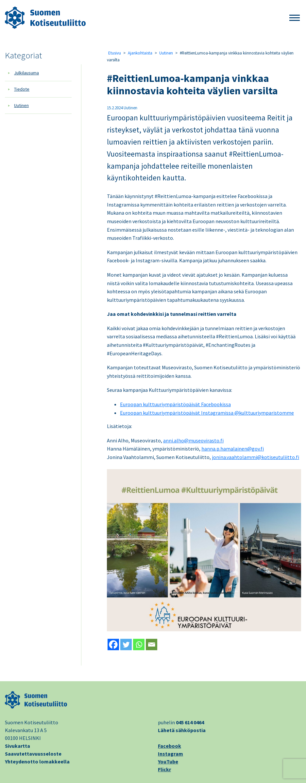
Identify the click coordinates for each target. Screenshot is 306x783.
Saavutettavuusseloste (33, 753)
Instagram (170, 753)
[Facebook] (113, 644)
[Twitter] (126, 644)
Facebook (169, 746)
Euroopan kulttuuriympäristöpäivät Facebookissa (175, 404)
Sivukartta (17, 746)
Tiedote (21, 89)
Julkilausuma (26, 73)
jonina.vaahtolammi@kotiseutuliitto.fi (255, 457)
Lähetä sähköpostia (182, 730)
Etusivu (114, 53)
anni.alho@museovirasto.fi (193, 440)
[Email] (151, 644)
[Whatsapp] (138, 644)
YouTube (168, 761)
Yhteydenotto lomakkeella (37, 761)
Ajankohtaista (140, 53)
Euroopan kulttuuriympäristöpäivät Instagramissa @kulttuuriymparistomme (207, 412)
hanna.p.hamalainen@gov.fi (232, 448)
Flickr (164, 769)
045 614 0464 (190, 722)
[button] (294, 18)
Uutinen (21, 105)
